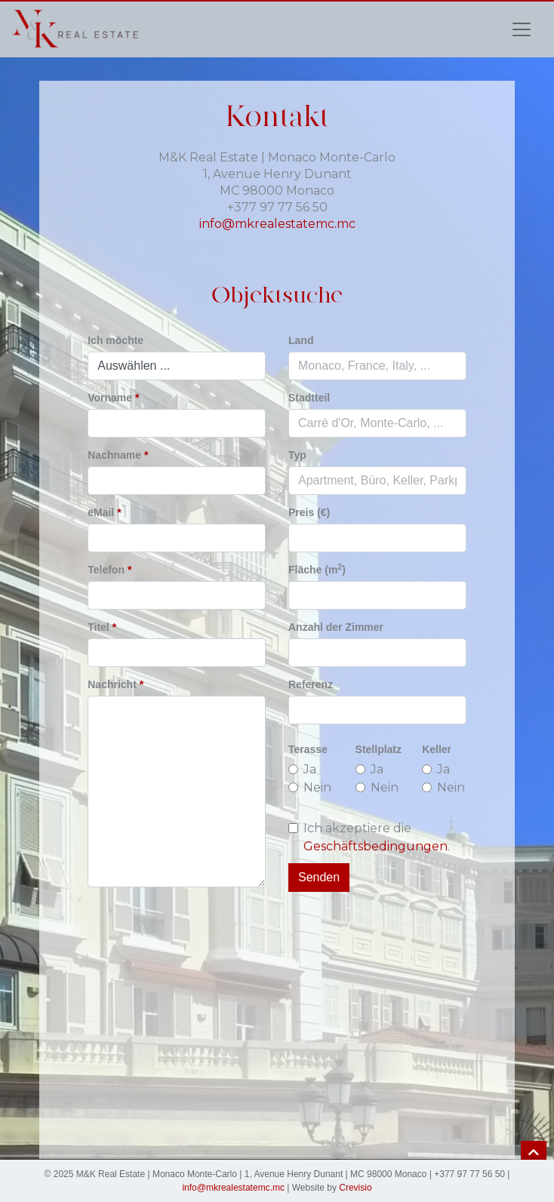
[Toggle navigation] (521, 29)
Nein (317, 787)
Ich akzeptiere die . (376, 837)
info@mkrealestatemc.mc (277, 224)
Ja (309, 769)
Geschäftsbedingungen (375, 846)
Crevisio (355, 1187)
